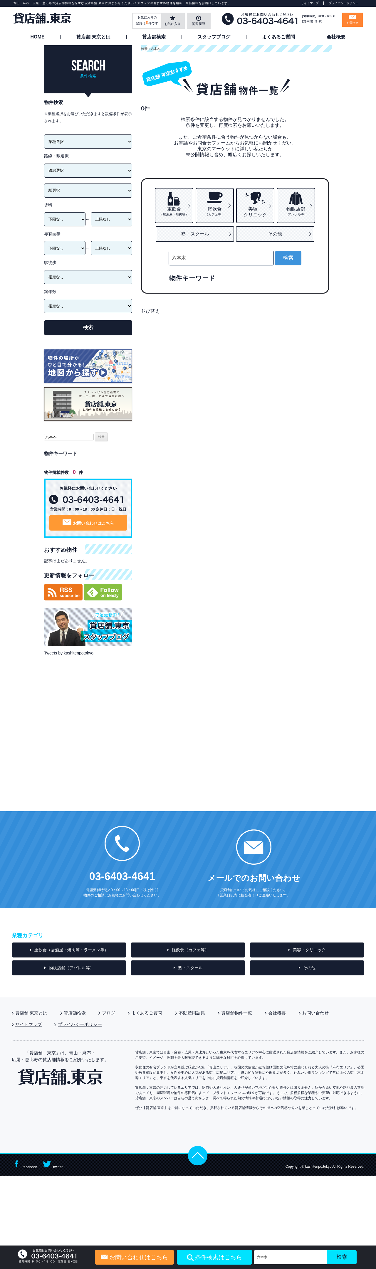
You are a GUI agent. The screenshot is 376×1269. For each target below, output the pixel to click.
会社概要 (336, 37)
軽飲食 (215, 211)
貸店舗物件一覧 (236, 1012)
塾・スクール (195, 233)
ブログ (108, 1012)
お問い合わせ (315, 1012)
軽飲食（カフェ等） (190, 949)
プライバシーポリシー (343, 3)
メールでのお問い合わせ (253, 878)
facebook (24, 1164)
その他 (275, 233)
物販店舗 (296, 211)
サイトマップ (310, 3)
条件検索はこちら (214, 1257)
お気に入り (172, 24)
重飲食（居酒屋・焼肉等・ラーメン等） (71, 949)
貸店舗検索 (154, 37)
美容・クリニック (255, 211)
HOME (38, 37)
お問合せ (352, 22)
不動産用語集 (192, 1012)
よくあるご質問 (278, 37)
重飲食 (174, 211)
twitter (52, 1164)
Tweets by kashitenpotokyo (68, 653)
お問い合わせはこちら (88, 522)
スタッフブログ (213, 37)
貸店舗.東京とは (93, 37)
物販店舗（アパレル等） (71, 967)
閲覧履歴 (198, 24)
